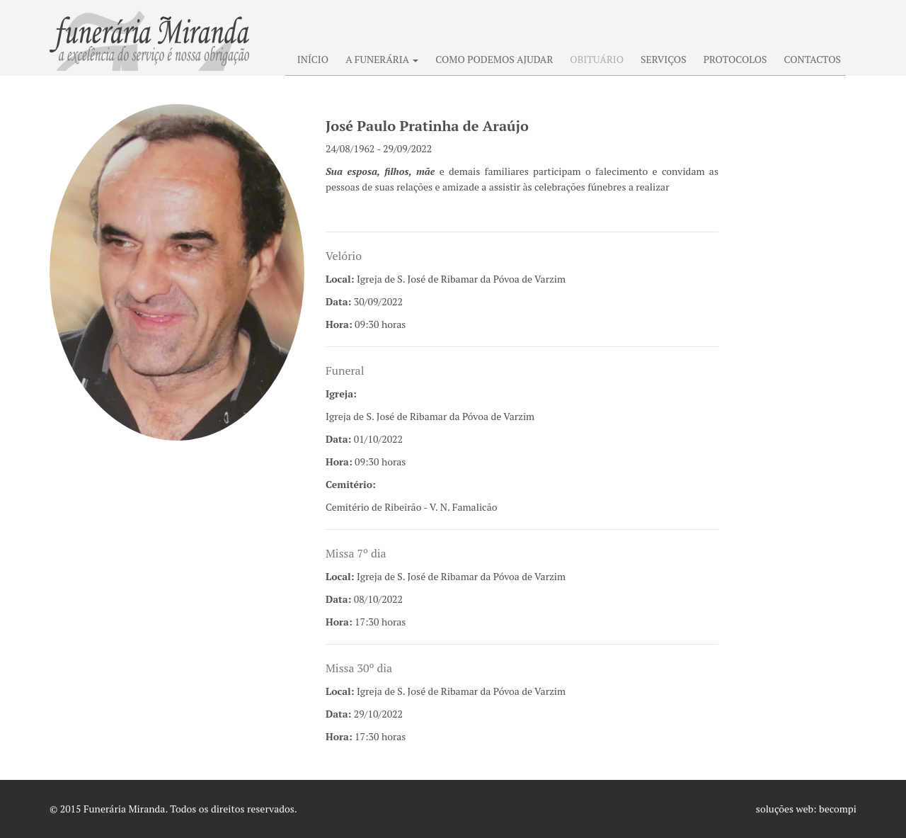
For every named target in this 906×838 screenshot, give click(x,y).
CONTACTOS (813, 59)
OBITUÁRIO (597, 59)
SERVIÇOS (664, 59)
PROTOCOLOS (735, 59)
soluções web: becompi (806, 808)
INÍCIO (312, 59)
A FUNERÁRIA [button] (381, 59)
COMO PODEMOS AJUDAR (494, 59)
